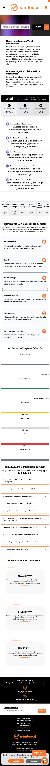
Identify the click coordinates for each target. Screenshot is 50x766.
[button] (44, 760)
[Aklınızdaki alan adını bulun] (21, 711)
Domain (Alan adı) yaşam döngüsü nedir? (18, 496)
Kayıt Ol (42, 711)
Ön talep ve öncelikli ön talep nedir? (16, 549)
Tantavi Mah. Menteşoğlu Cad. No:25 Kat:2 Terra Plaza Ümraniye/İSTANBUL (25, 743)
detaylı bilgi (42, 755)
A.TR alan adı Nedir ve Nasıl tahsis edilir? (18, 503)
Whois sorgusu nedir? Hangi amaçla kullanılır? (20, 527)
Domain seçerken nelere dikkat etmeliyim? (19, 489)
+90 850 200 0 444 (25, 691)
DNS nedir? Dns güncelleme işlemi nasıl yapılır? (20, 534)
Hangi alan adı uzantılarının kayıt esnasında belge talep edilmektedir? (22, 519)
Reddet (34, 761)
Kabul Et (16, 761)
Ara (46, 27)
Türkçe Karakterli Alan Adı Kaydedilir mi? (18, 511)
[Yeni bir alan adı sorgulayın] (15, 26)
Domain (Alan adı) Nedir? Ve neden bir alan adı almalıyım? (20, 481)
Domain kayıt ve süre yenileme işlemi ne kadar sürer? (23, 542)
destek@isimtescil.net (25, 699)
